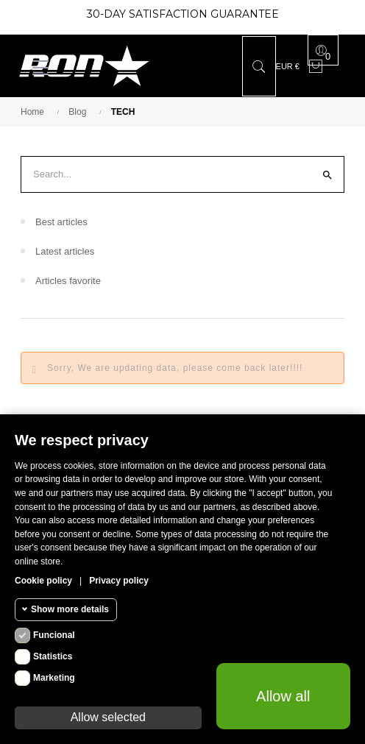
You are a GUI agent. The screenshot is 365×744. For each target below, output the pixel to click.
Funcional (54, 635)
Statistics (52, 656)
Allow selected (108, 717)
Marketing (54, 678)
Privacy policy (119, 580)
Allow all (283, 696)
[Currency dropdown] (288, 66)
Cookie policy (43, 580)
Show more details (70, 609)
